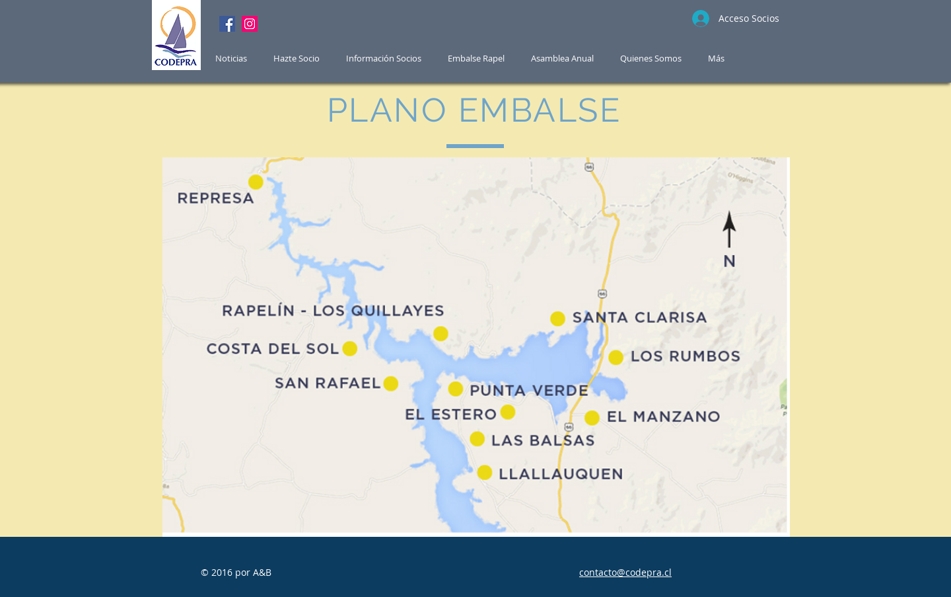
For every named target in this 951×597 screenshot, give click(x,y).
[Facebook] (227, 24)
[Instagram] (250, 24)
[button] (476, 58)
